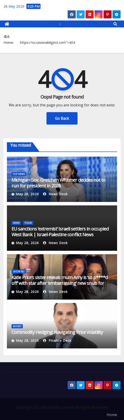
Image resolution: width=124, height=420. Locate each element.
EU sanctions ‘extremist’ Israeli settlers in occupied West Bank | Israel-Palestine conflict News (60, 232)
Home (8, 42)
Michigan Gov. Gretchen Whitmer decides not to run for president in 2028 (58, 183)
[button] (115, 24)
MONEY (17, 326)
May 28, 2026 (27, 194)
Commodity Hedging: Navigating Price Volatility (57, 332)
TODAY (28, 223)
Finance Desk (57, 340)
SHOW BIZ (19, 271)
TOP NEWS (19, 174)
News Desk (55, 194)
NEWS (16, 223)
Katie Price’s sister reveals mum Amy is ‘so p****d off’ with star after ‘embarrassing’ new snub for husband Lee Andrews (60, 283)
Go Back (62, 118)
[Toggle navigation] (60, 24)
